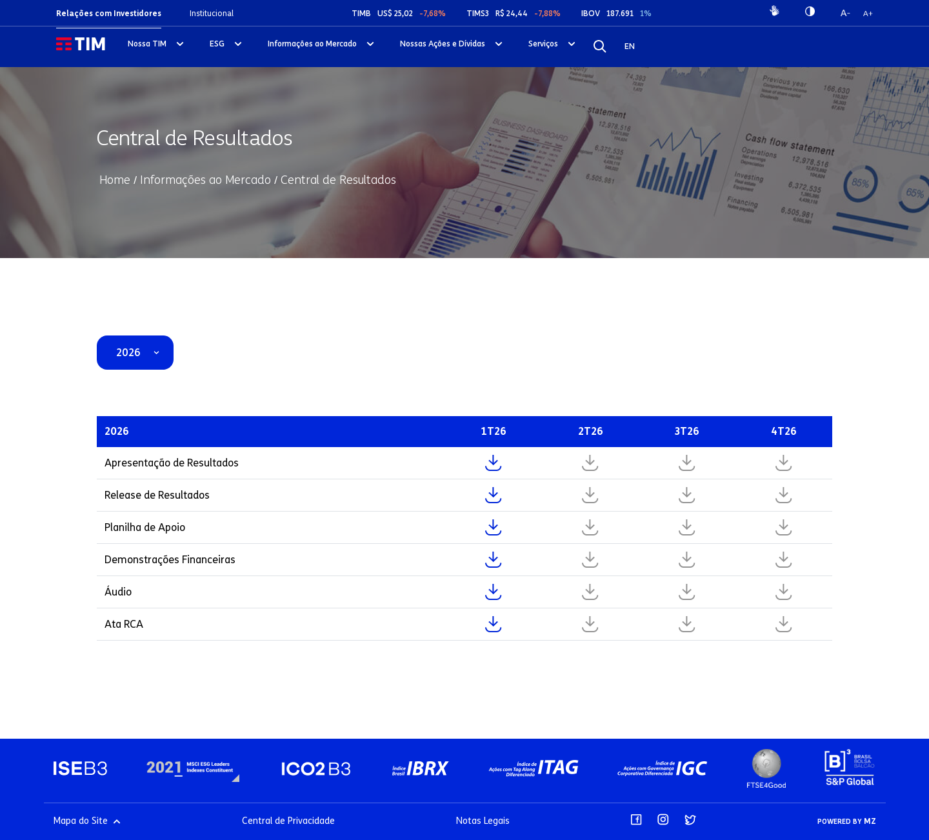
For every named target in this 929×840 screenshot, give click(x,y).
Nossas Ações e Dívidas (442, 43)
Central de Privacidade (288, 820)
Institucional (212, 13)
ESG (217, 43)
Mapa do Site (87, 820)
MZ (870, 821)
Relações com (108, 13)
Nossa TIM (147, 43)
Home (114, 180)
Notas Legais (483, 820)
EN (629, 46)
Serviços (543, 43)
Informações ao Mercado (312, 43)
